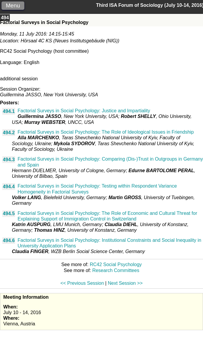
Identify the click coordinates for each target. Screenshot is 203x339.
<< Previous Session (82, 283)
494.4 (9, 186)
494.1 (9, 111)
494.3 (9, 159)
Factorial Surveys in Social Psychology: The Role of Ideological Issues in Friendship (106, 132)
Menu (13, 5)
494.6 (9, 240)
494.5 (9, 213)
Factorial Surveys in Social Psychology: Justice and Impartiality (84, 110)
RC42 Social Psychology (116, 264)
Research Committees (115, 270)
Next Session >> (125, 283)
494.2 (9, 132)
